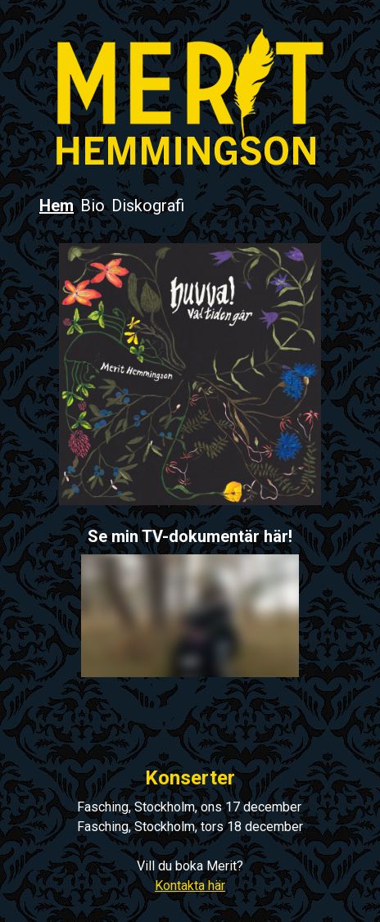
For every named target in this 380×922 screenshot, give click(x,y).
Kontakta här (190, 885)
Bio (92, 205)
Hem (56, 205)
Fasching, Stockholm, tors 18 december (190, 826)
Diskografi (147, 205)
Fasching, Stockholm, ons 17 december (189, 807)
